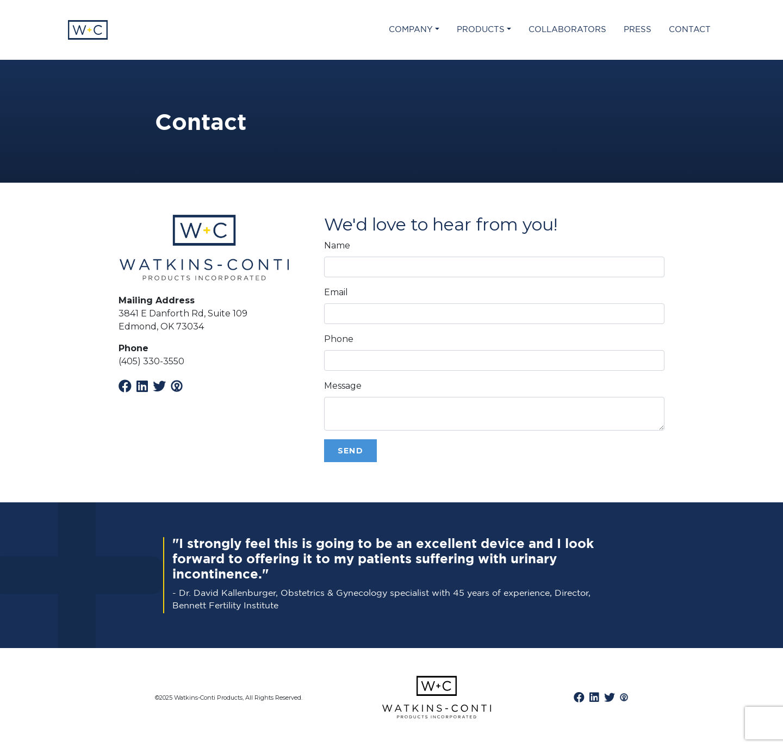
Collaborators (567, 29)
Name (337, 245)
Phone (338, 339)
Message (343, 386)
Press (637, 29)
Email (336, 292)
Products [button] (481, 29)
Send (351, 451)
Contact (690, 29)
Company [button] (411, 29)
